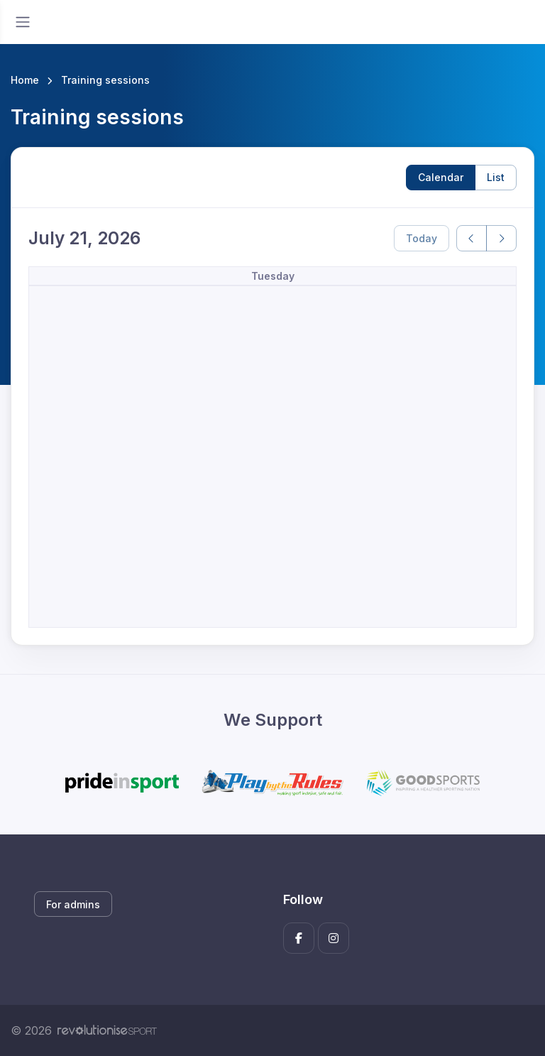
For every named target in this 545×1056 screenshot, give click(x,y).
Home (25, 80)
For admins (73, 904)
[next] (501, 238)
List (496, 177)
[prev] (471, 238)
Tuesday (272, 276)
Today (421, 238)
